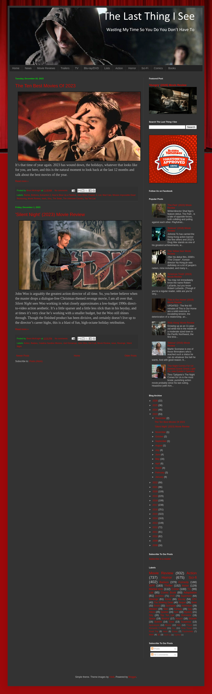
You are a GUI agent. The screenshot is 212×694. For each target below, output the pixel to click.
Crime (175, 589)
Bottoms (35, 195)
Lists (107, 68)
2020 (155, 491)
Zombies (159, 596)
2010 (155, 536)
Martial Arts (156, 589)
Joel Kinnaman (70, 343)
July (157, 450)
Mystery (188, 612)
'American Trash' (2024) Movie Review (179, 275)
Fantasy (178, 609)
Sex (174, 628)
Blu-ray (181, 599)
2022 (155, 482)
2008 (155, 545)
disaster (193, 618)
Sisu (50, 198)
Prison (189, 625)
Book (194, 602)
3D (158, 634)
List (99, 195)
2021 (155, 487)
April (157, 463)
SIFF (152, 585)
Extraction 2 (45, 195)
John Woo (82, 343)
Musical (165, 618)
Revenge (121, 343)
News (28, 68)
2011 (155, 532)
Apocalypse (154, 625)
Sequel (182, 602)
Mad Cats (107, 195)
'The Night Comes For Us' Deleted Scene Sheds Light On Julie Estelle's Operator (181, 369)
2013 (155, 523)
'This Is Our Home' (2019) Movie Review (180, 301)
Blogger (132, 677)
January (159, 477)
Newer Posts (22, 355)
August (159, 445)
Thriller (168, 585)
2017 (155, 505)
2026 (155, 400)
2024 (155, 409)
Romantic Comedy (157, 628)
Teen (165, 609)
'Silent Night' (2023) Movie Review (50, 214)
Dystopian (171, 605)
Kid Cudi (92, 343)
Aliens (152, 612)
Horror (132, 68)
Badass (34, 343)
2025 (155, 405)
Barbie (27, 195)
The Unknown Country (73, 198)
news (44, 198)
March (158, 468)
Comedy (183, 582)
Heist (165, 631)
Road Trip (153, 631)
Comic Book (168, 592)
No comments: (62, 190)
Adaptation (190, 592)
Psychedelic (187, 631)
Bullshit (158, 621)
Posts (155, 648)
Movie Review (34, 198)
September (161, 441)
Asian (185, 585)
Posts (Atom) (35, 361)
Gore (171, 621)
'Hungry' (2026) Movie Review (167, 85)
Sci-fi (193, 577)
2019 (155, 496)
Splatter (164, 612)
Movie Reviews (46, 68)
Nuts (176, 612)
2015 (155, 514)
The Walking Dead (163, 602)
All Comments (159, 654)
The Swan (57, 198)
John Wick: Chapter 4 (87, 195)
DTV (194, 599)
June (158, 454)
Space (152, 618)
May (157, 459)
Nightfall (177, 635)
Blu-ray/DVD (91, 68)
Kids (179, 625)
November (161, 432)
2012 (155, 527)
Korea (168, 599)
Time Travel (186, 628)
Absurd (179, 618)
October (159, 436)
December (161, 418)
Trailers (65, 68)
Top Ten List (90, 198)
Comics (158, 68)
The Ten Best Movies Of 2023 (45, 85)
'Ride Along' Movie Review (180, 322)
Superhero (186, 596)
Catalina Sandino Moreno (50, 343)
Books (172, 68)
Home (15, 68)
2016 (155, 509)
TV (76, 68)
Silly (151, 615)
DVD (172, 596)
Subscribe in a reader (160, 559)
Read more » (21, 181)
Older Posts (131, 355)
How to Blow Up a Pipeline (64, 195)
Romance (186, 615)
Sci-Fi (145, 68)
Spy (190, 609)
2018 (155, 500)
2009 (155, 540)
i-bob (111, 677)
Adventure (186, 605)
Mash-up (167, 635)
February (160, 472)
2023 (155, 414)
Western (153, 609)
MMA (151, 634)
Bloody (168, 625)
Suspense (186, 621)
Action (119, 68)
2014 (155, 518)
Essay (175, 631)
